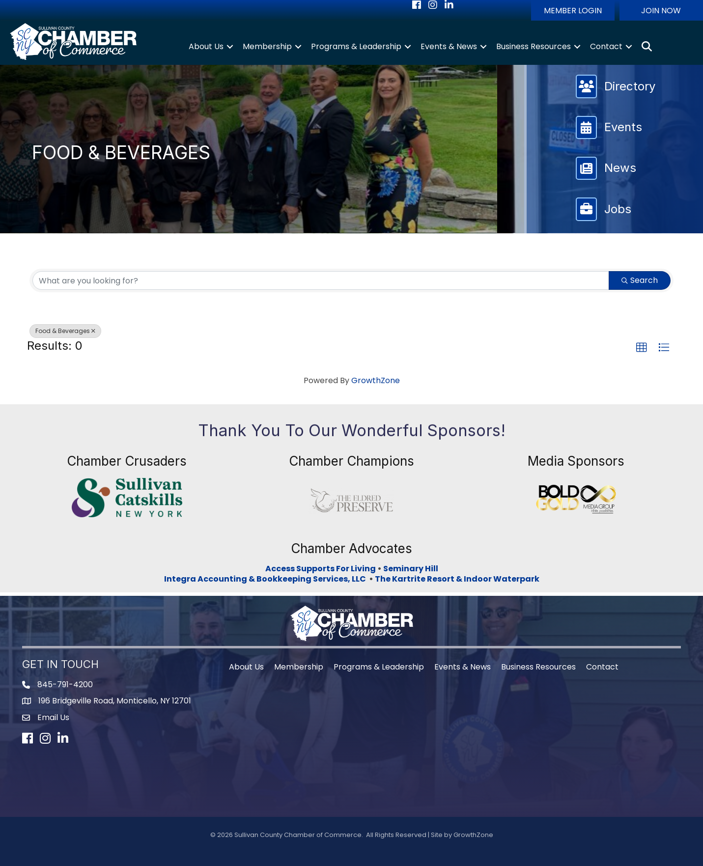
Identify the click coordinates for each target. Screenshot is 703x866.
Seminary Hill (410, 568)
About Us (206, 46)
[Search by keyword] (320, 280)
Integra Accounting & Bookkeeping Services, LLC (266, 579)
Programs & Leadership (356, 46)
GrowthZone (375, 380)
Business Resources (533, 46)
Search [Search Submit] (639, 280)
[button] (573, 10)
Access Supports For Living (320, 568)
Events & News (449, 46)
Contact (606, 46)
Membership (267, 46)
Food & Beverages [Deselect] (65, 331)
